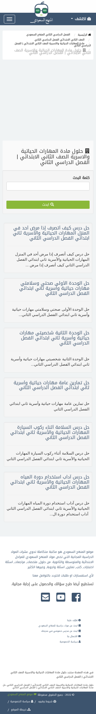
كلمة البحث (81, 178)
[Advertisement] (48, 101)
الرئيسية (84, 34)
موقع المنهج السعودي (22, 694)
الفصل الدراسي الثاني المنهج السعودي (48, 34)
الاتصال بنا (74, 636)
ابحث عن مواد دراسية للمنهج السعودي (59, 625)
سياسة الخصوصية (70, 641)
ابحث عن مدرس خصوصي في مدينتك (61, 631)
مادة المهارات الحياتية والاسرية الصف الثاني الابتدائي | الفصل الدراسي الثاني (53, 44)
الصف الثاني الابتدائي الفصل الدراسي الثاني (59, 39)
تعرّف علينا (74, 620)
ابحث (48, 204)
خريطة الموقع (20, 709)
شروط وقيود (47, 701)
